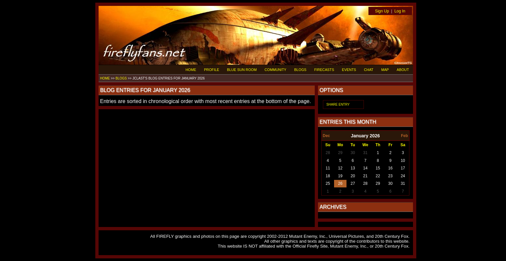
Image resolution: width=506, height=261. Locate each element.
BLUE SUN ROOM (242, 70)
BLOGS (300, 70)
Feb (404, 135)
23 (390, 176)
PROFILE (211, 70)
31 (365, 152)
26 (340, 183)
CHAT (368, 70)
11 (328, 168)
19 (340, 176)
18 (328, 176)
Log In (399, 11)
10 (403, 160)
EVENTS (349, 70)
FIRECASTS (324, 70)
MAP (385, 70)
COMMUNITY (276, 70)
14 (365, 168)
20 (353, 176)
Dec (326, 135)
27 (353, 183)
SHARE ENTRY (338, 104)
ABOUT (403, 70)
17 (403, 168)
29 (340, 152)
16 (390, 168)
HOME (191, 70)
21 (365, 176)
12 (340, 168)
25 (328, 183)
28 (328, 152)
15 (378, 168)
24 (403, 176)
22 (378, 176)
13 (353, 168)
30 (353, 152)
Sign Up (382, 11)
